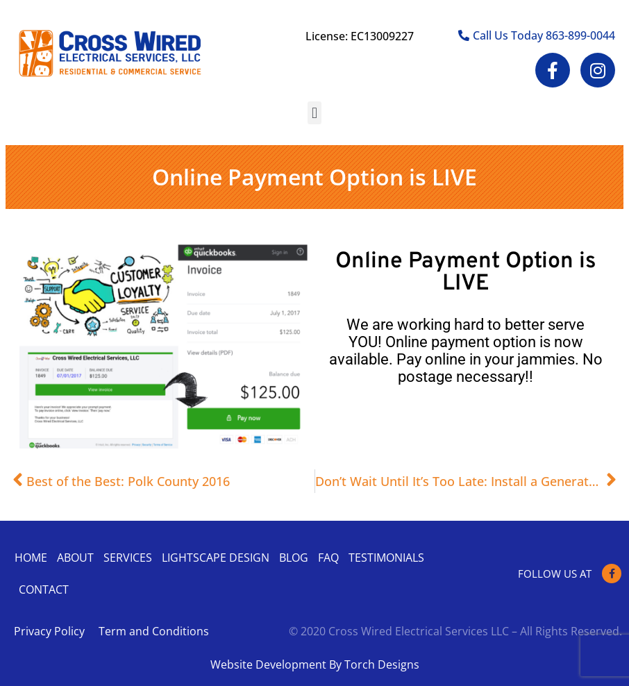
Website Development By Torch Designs (314, 664)
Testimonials (386, 557)
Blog (293, 557)
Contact (44, 589)
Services (127, 557)
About (75, 557)
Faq (328, 557)
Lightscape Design (215, 557)
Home (31, 557)
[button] (314, 112)
